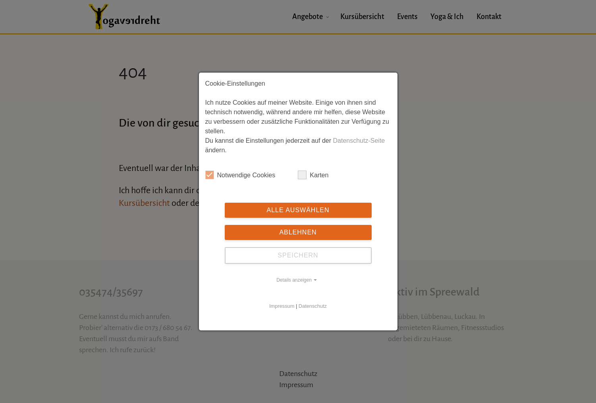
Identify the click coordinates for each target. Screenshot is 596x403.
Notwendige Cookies (240, 175)
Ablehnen (297, 232)
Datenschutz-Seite (359, 140)
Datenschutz (313, 306)
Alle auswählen (297, 210)
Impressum (281, 306)
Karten (313, 175)
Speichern (298, 255)
